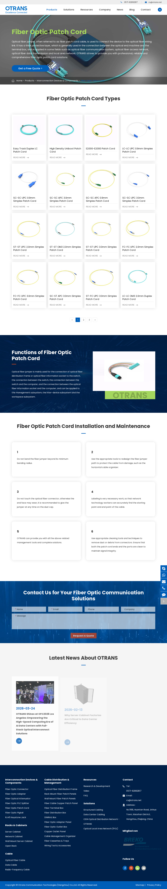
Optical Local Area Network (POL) (101, 828)
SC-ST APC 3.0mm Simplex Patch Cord (65, 297)
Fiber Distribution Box (55, 812)
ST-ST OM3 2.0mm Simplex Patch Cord (65, 248)
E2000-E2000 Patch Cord (100, 148)
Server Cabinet (13, 831)
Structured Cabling (93, 809)
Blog (132, 11)
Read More (21, 157)
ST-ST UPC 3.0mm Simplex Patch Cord (101, 248)
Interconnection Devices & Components (57, 80)
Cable (9, 853)
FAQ (86, 795)
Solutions (68, 11)
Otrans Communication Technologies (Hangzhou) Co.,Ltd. (47, 885)
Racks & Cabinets (16, 825)
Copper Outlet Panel (55, 831)
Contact (146, 11)
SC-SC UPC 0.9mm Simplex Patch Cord (24, 199)
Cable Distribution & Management (56, 781)
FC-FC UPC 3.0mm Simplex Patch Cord (28, 297)
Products (51, 11)
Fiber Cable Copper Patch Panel (61, 803)
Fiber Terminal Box (53, 807)
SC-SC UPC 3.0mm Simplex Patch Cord (133, 199)
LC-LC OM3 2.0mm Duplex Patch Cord (137, 297)
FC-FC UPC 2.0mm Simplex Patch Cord (137, 248)
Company (105, 11)
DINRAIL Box (50, 817)
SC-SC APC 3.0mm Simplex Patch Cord (61, 199)
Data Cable (11, 864)
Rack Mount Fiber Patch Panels (60, 793)
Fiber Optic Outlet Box (55, 826)
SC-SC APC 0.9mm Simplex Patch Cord (97, 199)
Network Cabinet (14, 836)
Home (19, 80)
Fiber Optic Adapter (15, 793)
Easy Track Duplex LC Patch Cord (25, 150)
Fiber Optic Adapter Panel (57, 822)
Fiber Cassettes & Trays (56, 840)
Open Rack (11, 845)
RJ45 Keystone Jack (15, 817)
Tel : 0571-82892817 (132, 788)
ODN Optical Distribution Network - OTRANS (102, 821)
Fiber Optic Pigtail (14, 812)
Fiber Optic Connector (16, 789)
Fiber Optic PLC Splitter (17, 803)
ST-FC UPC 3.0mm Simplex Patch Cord (101, 297)
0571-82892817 (129, 2)
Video (86, 790)
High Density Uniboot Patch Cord (65, 150)
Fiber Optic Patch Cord (92, 80)
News (120, 11)
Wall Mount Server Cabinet (19, 841)
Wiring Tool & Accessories (57, 845)
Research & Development (97, 786)
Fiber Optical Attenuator (18, 798)
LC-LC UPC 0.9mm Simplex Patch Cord (137, 150)
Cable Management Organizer (60, 836)
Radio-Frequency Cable (17, 869)
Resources (86, 11)
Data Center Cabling (94, 814)
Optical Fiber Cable (15, 860)
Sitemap (140, 885)
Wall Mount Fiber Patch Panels (60, 798)
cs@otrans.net (153, 2)
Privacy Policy (154, 885)
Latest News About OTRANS (83, 660)
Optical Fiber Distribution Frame (60, 789)
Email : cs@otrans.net (132, 797)
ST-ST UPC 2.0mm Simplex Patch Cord (28, 248)
